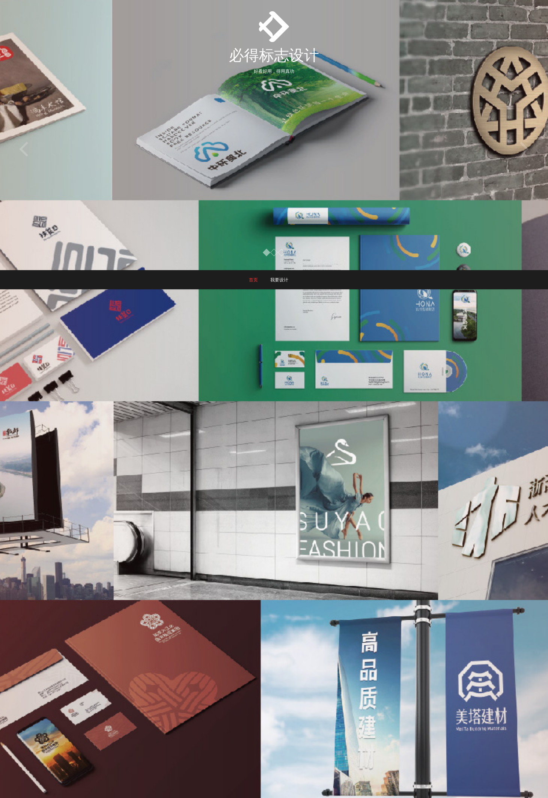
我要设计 (279, 280)
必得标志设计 (274, 55)
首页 (253, 280)
